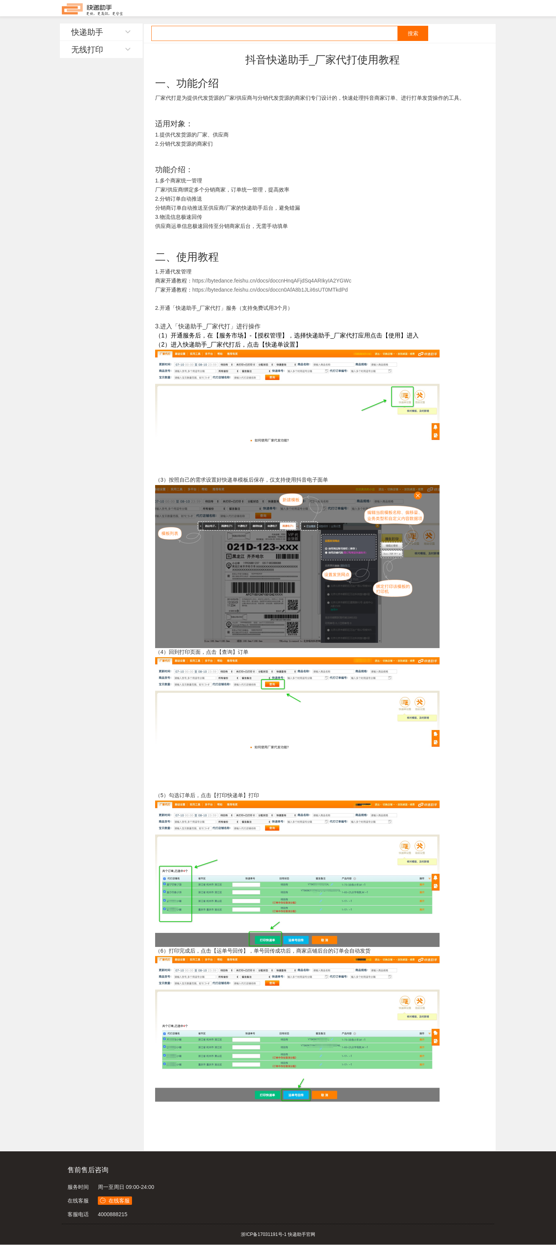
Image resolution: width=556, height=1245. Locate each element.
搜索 (413, 33)
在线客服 (78, 1201)
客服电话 (78, 1214)
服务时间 (78, 1187)
